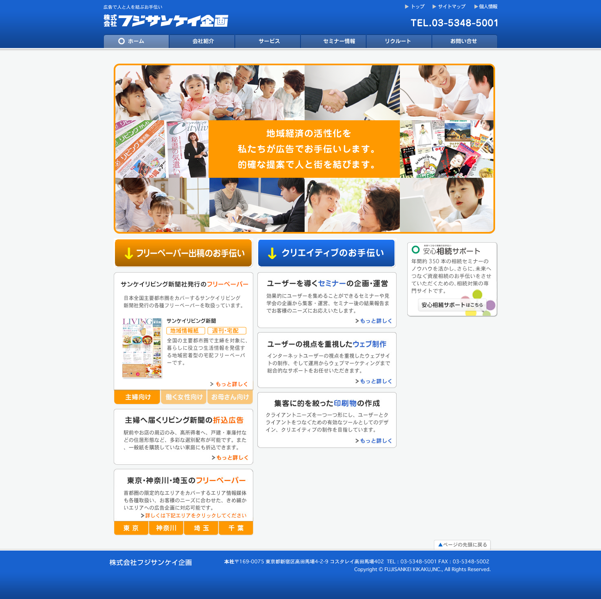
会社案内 (202, 42)
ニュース (333, 42)
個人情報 (486, 6)
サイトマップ (450, 6)
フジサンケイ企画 (169, 17)
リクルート (399, 42)
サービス (267, 42)
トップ (415, 6)
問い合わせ (465, 42)
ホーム (136, 42)
